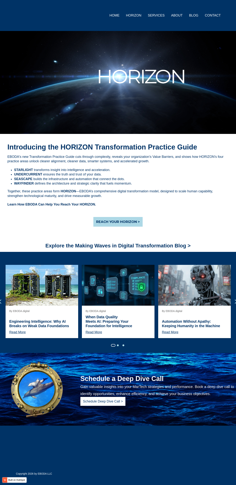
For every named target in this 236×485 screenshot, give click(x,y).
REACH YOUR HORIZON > (118, 222)
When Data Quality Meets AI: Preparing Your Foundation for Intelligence (109, 321)
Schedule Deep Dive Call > (103, 401)
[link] (41, 15)
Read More (17, 332)
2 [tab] (118, 345)
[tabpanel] (42, 301)
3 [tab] (123, 345)
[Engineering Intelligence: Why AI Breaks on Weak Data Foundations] (42, 285)
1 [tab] (113, 345)
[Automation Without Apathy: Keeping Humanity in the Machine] (194, 285)
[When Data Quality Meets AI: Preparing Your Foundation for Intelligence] (118, 285)
